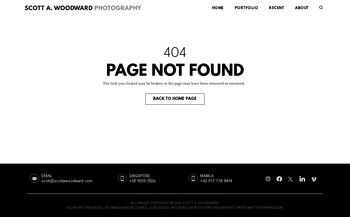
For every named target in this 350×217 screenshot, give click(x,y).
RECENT (276, 8)
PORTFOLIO (246, 8)
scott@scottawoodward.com (67, 180)
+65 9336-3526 (142, 180)
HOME (218, 8)
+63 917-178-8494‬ (216, 180)
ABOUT (301, 8)
